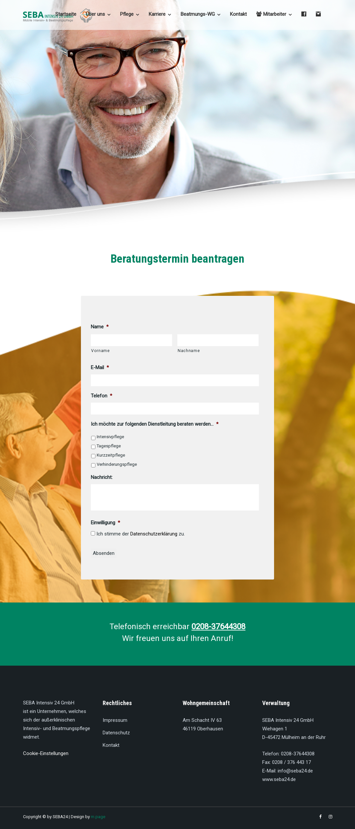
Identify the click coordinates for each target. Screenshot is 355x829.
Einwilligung (105, 523)
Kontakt (238, 14)
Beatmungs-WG (198, 14)
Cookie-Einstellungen (45, 753)
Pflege (127, 14)
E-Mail (100, 367)
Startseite (65, 14)
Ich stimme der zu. (140, 534)
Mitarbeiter (271, 14)
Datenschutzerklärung (153, 534)
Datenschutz (116, 733)
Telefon (101, 396)
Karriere (157, 14)
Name (100, 327)
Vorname (100, 350)
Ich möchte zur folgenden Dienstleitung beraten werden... (154, 424)
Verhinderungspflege (117, 464)
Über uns (95, 14)
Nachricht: (102, 477)
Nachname (189, 350)
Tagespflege (109, 445)
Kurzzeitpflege (111, 455)
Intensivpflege (110, 436)
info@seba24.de (295, 771)
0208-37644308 (298, 754)
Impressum (115, 720)
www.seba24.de (279, 779)
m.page (98, 816)
